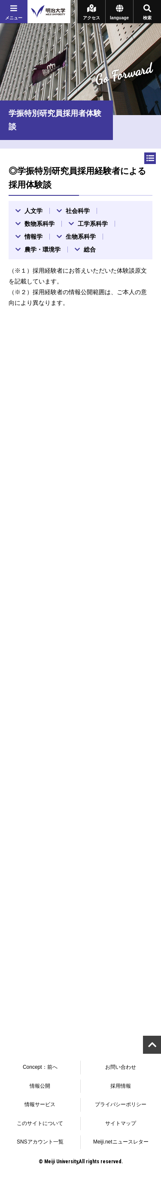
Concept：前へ (40, 1067)
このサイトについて (40, 1123)
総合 (90, 249)
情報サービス (39, 1104)
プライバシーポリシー (120, 1104)
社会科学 (78, 211)
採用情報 (120, 1086)
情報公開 (40, 1086)
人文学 (33, 211)
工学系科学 (93, 224)
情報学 (33, 237)
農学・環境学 (42, 249)
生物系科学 (81, 237)
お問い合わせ (120, 1067)
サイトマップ (120, 1123)
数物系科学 (39, 224)
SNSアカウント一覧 (40, 1142)
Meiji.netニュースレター (121, 1142)
